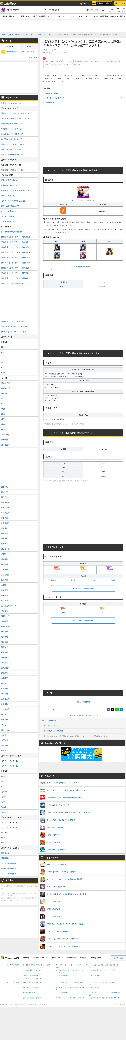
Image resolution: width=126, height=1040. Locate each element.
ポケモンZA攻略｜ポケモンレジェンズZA (37, 965)
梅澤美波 (4, 564)
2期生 (3, 414)
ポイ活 (84, 3)
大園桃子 (4, 570)
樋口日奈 (4, 497)
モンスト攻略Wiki (95, 975)
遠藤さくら (5, 616)
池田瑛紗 (4, 704)
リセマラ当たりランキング (11, 149)
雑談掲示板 (5, 853)
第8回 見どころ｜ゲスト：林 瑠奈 (13, 332)
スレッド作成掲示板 (8, 874)
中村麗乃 (4, 590)
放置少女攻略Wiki (29, 993)
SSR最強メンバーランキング (12, 134)
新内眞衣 (4, 528)
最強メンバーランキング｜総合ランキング (16, 113)
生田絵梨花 (5, 445)
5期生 (3, 429)
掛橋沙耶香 (5, 626)
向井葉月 (4, 595)
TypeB (73, 580)
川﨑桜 (3, 735)
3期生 (3, 419)
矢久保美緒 (5, 668)
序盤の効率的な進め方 (9, 180)
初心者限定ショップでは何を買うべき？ (16, 190)
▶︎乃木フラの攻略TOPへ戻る (12, 103)
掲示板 (122, 16)
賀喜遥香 (4, 621)
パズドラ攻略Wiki (62, 975)
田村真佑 (4, 652)
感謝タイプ (5, 393)
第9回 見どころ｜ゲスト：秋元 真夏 (14, 327)
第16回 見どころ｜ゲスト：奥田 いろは (15, 258)
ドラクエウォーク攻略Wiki (32, 978)
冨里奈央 (4, 745)
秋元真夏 (4, 440)
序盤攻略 (4, 16)
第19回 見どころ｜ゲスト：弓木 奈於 (15, 242)
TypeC (93, 580)
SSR (103, 282)
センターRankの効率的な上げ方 (13, 201)
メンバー (65, 16)
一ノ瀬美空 (5, 709)
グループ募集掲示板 (8, 868)
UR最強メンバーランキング (11, 129)
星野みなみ (5, 502)
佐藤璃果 (4, 678)
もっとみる (33, 58)
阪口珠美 (4, 580)
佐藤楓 (3, 585)
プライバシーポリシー (40, 958)
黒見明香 (4, 673)
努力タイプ (5, 383)
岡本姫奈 (4, 720)
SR (2, 362)
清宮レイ (4, 647)
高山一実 (4, 492)
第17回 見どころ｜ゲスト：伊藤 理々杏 (15, 252)
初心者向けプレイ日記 (9, 185)
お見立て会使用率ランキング (12, 155)
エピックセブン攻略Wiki (31, 987)
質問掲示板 (5, 858)
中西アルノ (5, 751)
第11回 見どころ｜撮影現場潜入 (13, 283)
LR (2, 347)
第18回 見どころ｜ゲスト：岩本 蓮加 (15, 247)
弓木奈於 (4, 694)
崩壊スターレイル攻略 (30, 975)
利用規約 (26, 958)
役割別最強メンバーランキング (12, 124)
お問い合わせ (71, 958)
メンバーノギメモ (92, 16)
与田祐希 (4, 611)
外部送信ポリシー (57, 958)
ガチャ (49, 16)
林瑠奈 (3, 683)
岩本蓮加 (4, 559)
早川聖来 (4, 663)
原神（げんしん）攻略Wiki (32, 982)
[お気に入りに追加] (93, 10)
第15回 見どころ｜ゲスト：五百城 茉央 (15, 263)
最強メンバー (14, 16)
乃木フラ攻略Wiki (51, 721)
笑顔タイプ (5, 388)
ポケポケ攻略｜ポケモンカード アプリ (102, 970)
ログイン (120, 3)
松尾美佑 (4, 689)
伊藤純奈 (4, 518)
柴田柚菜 (4, 642)
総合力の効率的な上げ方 (10, 206)
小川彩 (3, 725)
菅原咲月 (4, 740)
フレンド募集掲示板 (8, 863)
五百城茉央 (5, 699)
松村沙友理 (5, 508)
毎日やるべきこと (7, 196)
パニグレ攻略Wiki (62, 993)
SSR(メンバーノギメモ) (55, 731)
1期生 (3, 409)
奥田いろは (5, 730)
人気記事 (10, 46)
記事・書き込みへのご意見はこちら (83, 715)
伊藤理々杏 (5, 554)
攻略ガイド (114, 16)
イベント (57, 16)
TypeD (113, 580)
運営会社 (83, 958)
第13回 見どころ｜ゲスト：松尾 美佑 (15, 273)
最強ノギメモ (26, 16)
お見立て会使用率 (38, 16)
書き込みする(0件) (83, 702)
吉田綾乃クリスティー (9, 606)
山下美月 (4, 601)
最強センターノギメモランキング (13, 144)
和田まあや (5, 513)
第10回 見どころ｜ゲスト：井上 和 (14, 321)
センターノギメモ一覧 (9, 766)
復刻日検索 (104, 16)
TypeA (53, 580)
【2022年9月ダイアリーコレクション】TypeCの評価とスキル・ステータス (22, 52)
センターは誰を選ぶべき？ (11, 216)
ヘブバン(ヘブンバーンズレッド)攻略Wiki (70, 982)
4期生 (3, 424)
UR (2, 352)
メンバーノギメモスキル (55, 98)
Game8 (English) (95, 958)
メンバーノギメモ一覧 (9, 827)
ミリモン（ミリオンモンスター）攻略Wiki (70, 998)
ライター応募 (118, 958)
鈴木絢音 (4, 533)
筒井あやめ (5, 657)
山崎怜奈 (4, 544)
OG (2, 404)
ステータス (49, 103)
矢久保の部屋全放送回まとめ (12, 232)
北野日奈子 (5, 523)
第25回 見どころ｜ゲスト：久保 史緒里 (15, 237)
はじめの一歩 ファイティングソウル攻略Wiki (104, 998)
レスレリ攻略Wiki (95, 987)
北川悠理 (4, 637)
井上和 (3, 714)
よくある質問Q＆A (8, 221)
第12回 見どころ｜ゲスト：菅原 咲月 (15, 278)
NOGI (3, 373)
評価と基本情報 (51, 93)
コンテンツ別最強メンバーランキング (15, 118)
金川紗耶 (4, 632)
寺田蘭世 (4, 539)
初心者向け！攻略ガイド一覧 (12, 170)
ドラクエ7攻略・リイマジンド (33, 970)
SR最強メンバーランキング (11, 139)
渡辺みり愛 (5, 549)
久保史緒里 (5, 575)
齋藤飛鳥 (4, 487)
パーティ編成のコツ (8, 211)
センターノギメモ (77, 16)
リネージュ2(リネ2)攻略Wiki (32, 998)
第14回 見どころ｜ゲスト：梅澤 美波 (15, 268)
